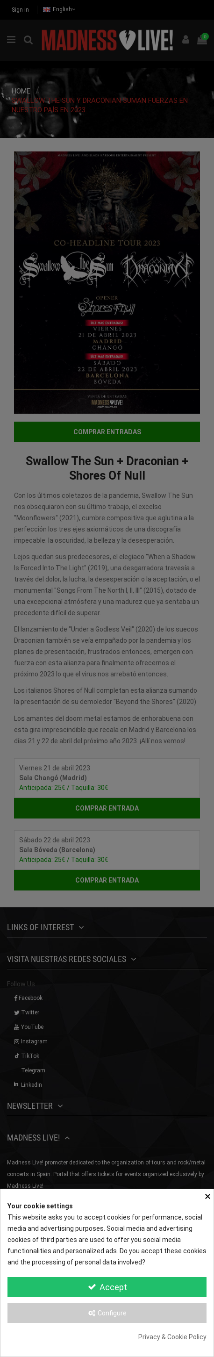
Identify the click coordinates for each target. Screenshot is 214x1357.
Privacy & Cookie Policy (172, 1337)
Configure (107, 1313)
